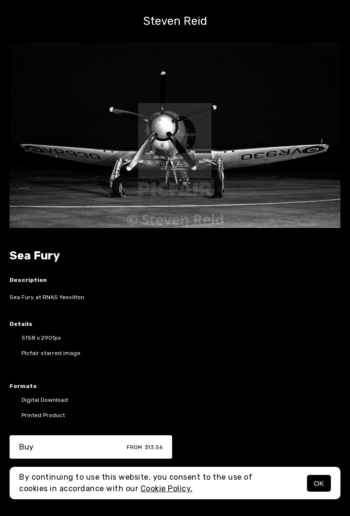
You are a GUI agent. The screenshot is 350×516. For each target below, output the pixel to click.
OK (319, 483)
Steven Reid (175, 21)
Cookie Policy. (167, 488)
